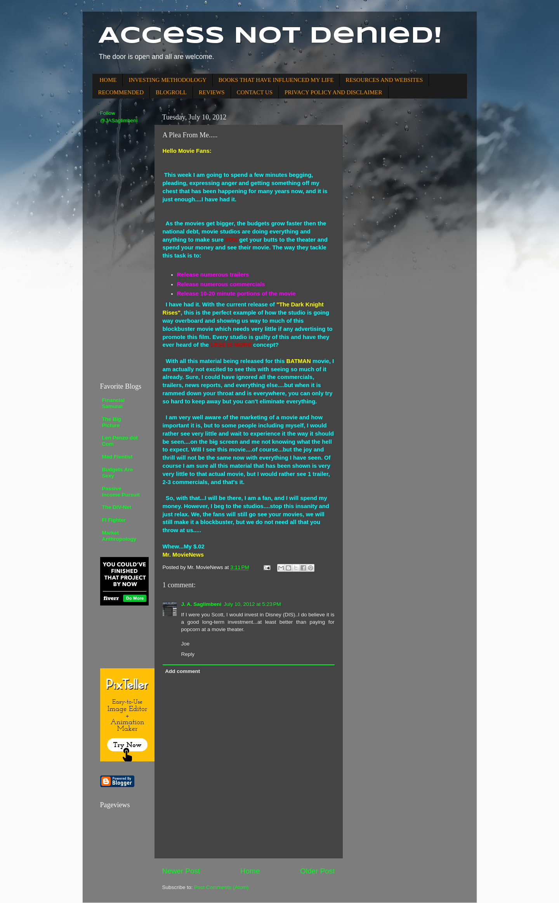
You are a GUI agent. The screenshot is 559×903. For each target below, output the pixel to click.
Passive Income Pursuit (121, 492)
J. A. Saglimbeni (201, 604)
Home (250, 871)
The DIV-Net (117, 507)
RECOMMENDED (121, 92)
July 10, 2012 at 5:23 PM (252, 604)
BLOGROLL (171, 92)
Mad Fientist (117, 457)
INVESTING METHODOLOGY (167, 80)
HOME (107, 80)
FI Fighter (114, 520)
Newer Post (181, 871)
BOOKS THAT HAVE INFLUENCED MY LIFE (276, 80)
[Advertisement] (123, 252)
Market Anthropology (119, 536)
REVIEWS (212, 92)
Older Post (317, 871)
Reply (188, 654)
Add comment (182, 671)
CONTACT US (255, 92)
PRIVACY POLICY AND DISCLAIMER (333, 92)
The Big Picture (112, 422)
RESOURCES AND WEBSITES (384, 80)
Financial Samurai (113, 403)
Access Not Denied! (270, 36)
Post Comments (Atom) (221, 887)
